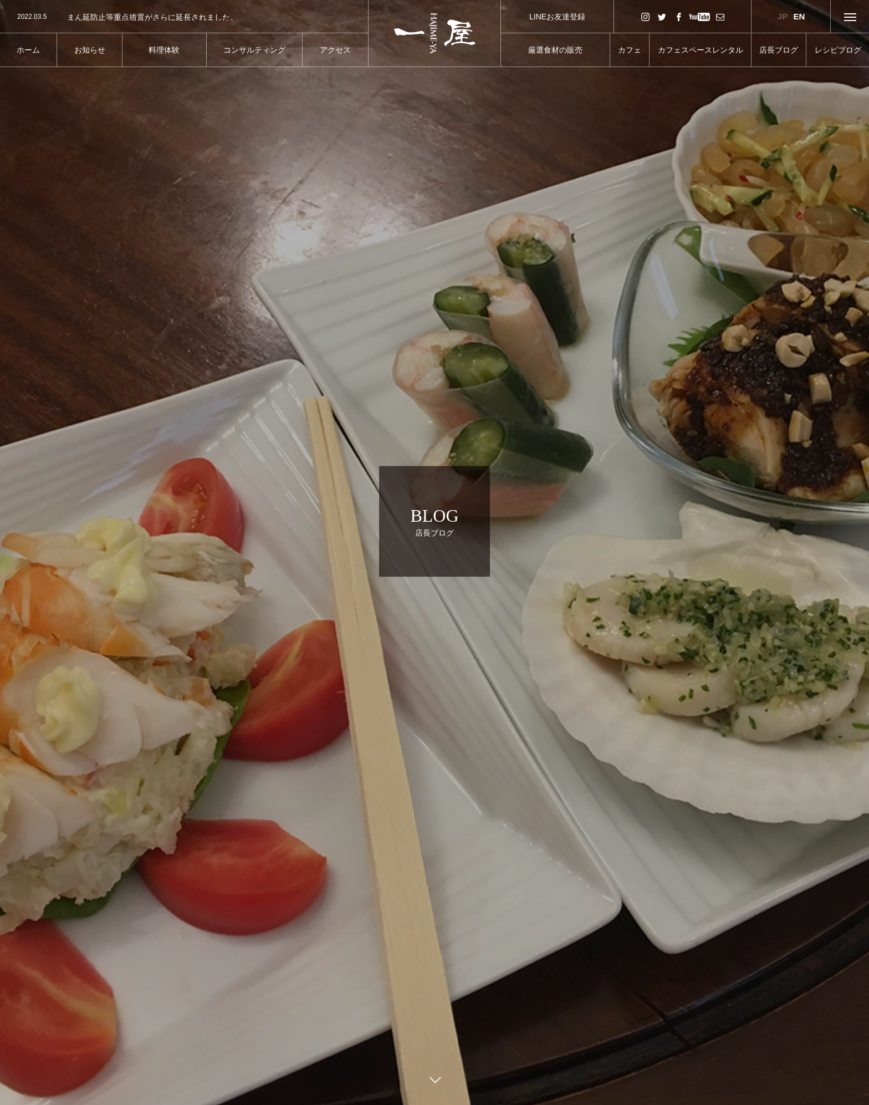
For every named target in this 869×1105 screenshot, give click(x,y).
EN (799, 16)
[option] (184, 17)
